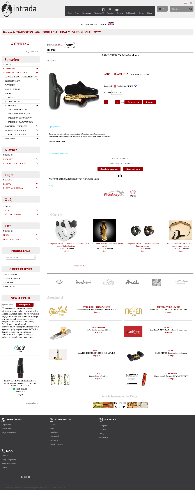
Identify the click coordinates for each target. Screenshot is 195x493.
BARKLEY (169, 327)
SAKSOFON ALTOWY (86, 32)
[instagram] (110, 9)
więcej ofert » (32, 51)
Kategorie (9, 32)
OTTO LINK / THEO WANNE (96, 307)
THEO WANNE (99, 327)
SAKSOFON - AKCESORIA (34, 32)
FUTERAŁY (62, 32)
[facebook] (103, 9)
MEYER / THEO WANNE (168, 307)
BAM (59, 45)
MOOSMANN (171, 373)
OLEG (96, 350)
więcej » (96, 312)
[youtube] (116, 9)
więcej (20, 394)
